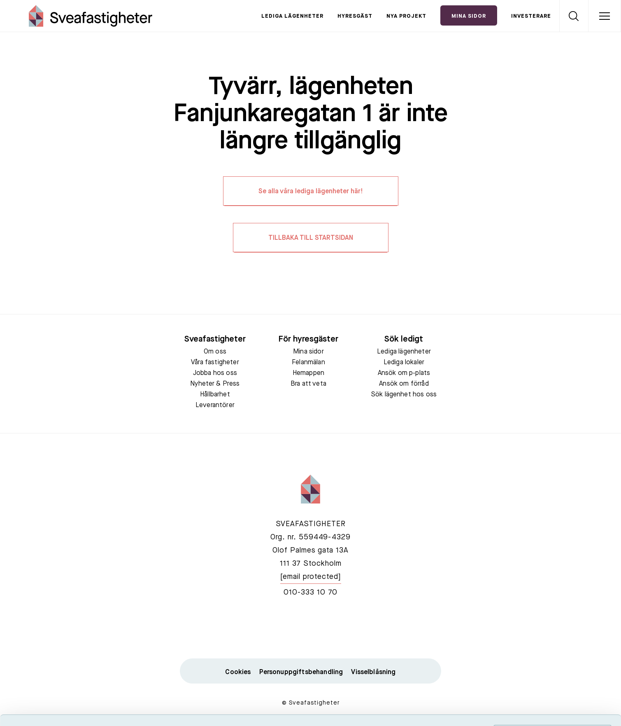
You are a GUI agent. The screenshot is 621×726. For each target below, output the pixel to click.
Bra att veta (308, 384)
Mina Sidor (468, 16)
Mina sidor (308, 352)
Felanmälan (308, 362)
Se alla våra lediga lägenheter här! (310, 191)
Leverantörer (215, 405)
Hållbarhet (215, 394)
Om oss (215, 352)
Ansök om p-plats (404, 373)
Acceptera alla (552, 625)
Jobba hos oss (215, 373)
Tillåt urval (552, 649)
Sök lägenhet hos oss (404, 394)
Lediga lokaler (404, 362)
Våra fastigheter (215, 362)
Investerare (531, 16)
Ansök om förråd (403, 384)
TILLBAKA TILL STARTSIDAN (310, 238)
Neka (552, 673)
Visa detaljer (447, 709)
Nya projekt (406, 16)
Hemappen (308, 373)
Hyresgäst (354, 16)
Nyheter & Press (215, 384)
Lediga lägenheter (292, 16)
